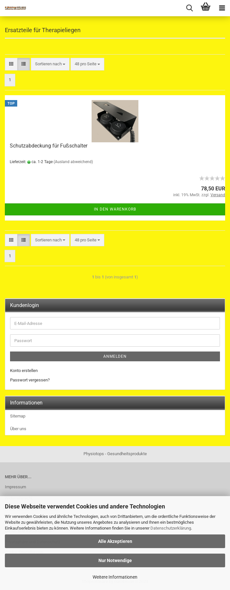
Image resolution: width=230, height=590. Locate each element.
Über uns (18, 428)
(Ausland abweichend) (73, 162)
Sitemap (17, 416)
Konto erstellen (24, 370)
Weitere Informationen (115, 577)
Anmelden (115, 356)
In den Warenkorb (115, 209)
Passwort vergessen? (30, 380)
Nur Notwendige (115, 560)
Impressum (15, 486)
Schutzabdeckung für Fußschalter (48, 146)
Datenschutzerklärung (170, 528)
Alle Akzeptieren (115, 541)
